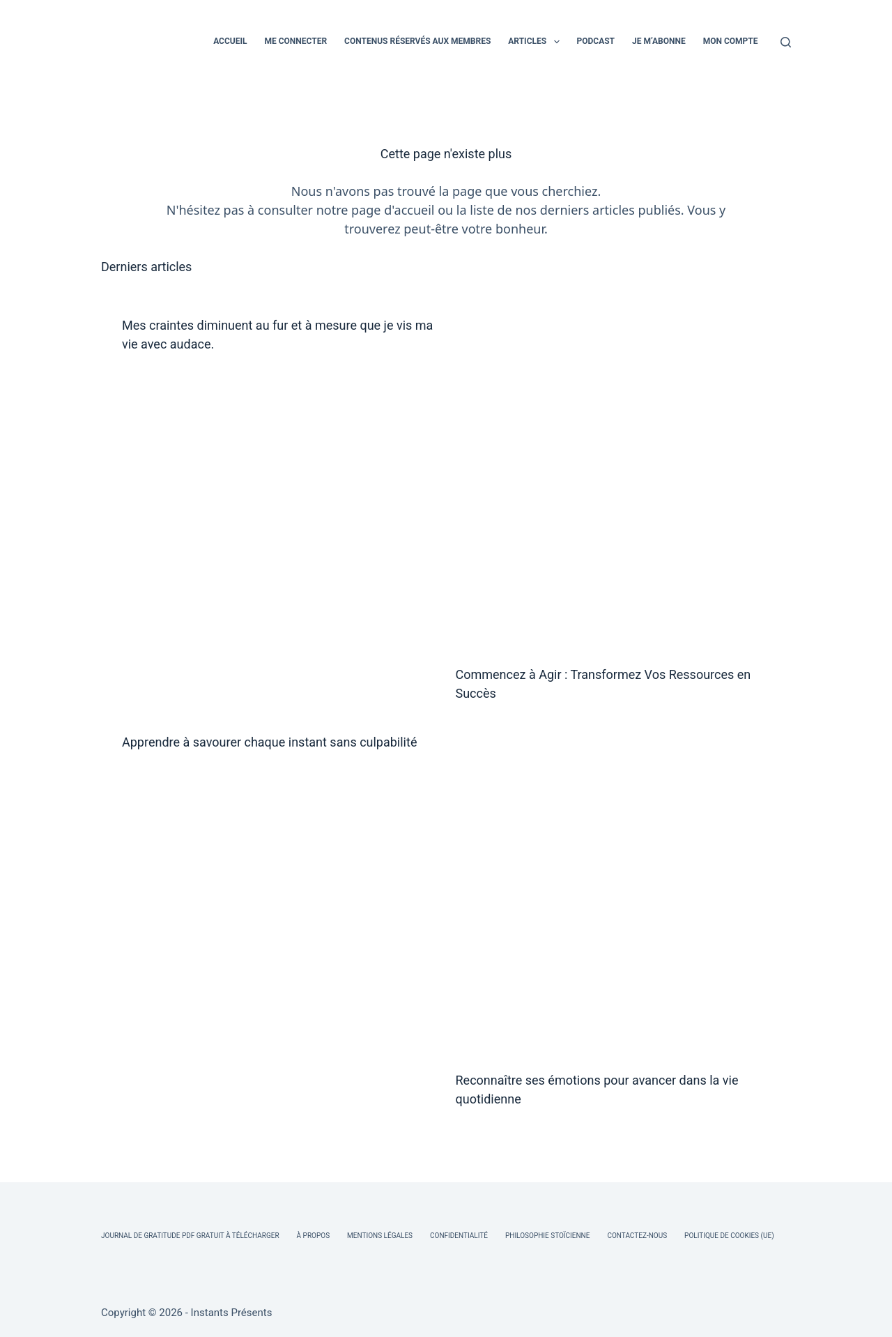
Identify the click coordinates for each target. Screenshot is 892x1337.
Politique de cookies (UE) (729, 1235)
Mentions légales (380, 1235)
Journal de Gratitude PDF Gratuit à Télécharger (190, 1235)
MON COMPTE (730, 41)
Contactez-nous (637, 1235)
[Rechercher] (785, 42)
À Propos (313, 1235)
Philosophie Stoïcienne (547, 1235)
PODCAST (596, 41)
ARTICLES (536, 41)
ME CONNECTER (295, 41)
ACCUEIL (230, 41)
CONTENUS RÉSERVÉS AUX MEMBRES (417, 41)
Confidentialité (459, 1235)
